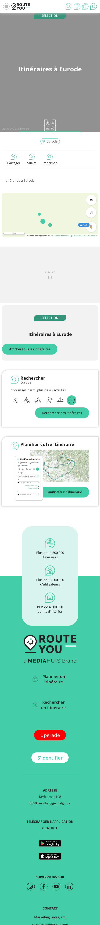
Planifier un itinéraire (49, 679)
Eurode (50, 141)
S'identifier (50, 757)
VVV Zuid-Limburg (19, 128)
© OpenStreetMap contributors (82, 235)
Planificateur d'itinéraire (63, 492)
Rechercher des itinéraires (62, 413)
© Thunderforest (59, 235)
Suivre (32, 159)
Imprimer (50, 159)
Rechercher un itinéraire (49, 704)
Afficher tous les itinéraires (29, 349)
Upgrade (50, 735)
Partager (13, 159)
